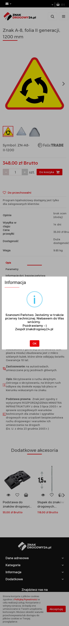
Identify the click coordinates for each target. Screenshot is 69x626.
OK (35, 343)
